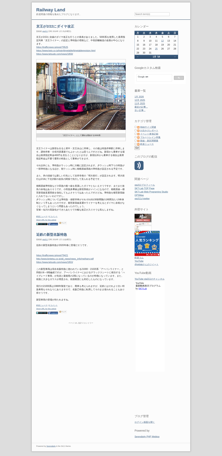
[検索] (154, 77)
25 (156, 49)
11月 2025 (140, 103)
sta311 (45, 31)
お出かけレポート (149, 130)
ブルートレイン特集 (150, 137)
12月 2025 (140, 100)
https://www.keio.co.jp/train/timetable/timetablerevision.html (65, 50)
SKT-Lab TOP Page (144, 188)
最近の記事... (141, 107)
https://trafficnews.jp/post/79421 (52, 255)
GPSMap (139, 195)
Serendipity (51, 446)
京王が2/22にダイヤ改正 (55, 26)
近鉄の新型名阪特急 (51, 234)
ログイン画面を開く (145, 422)
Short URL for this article (46, 220)
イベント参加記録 (149, 134)
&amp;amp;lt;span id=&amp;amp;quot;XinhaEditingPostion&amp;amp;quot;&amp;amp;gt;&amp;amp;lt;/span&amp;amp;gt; (150, 344)
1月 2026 (139, 97)
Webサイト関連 (148, 127)
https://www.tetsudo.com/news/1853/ (54, 262)
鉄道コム (139, 257)
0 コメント (53, 216)
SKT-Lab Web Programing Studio (151, 192)
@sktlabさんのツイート (147, 264)
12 (162, 41)
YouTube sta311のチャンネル (149, 279)
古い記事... (140, 110)
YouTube (139, 261)
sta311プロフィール (145, 185)
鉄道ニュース (41, 216)
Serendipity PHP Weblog (147, 436)
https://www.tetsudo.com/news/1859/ (54, 54)
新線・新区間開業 (149, 141)
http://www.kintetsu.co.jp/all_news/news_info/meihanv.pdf (65, 259)
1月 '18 (156, 56)
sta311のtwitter (142, 198)
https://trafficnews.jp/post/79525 (52, 47)
